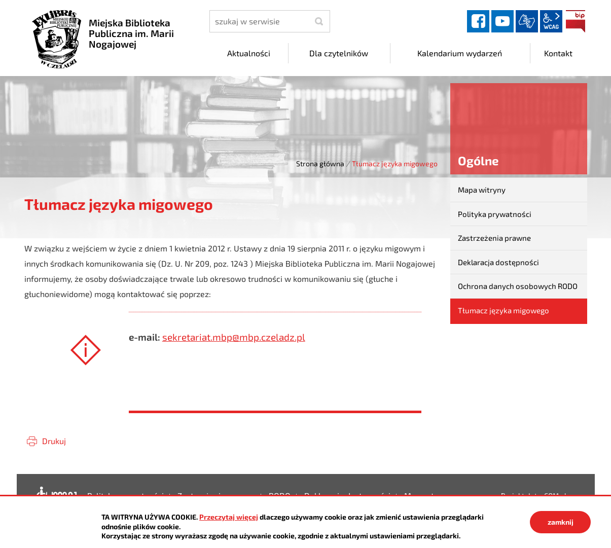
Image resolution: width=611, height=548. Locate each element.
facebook (478, 21)
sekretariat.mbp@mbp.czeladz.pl (233, 337)
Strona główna (320, 163)
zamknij (560, 522)
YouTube (502, 21)
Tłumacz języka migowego (503, 310)
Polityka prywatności (494, 213)
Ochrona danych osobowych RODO (518, 285)
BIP (575, 21)
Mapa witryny (482, 189)
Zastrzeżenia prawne (494, 237)
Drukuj (54, 441)
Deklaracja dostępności (498, 262)
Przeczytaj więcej (228, 517)
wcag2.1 (551, 21)
